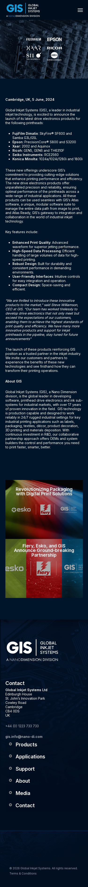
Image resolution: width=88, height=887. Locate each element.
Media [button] (19, 793)
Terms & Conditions (23, 873)
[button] (80, 10)
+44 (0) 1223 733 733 (22, 726)
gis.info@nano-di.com (23, 737)
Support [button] (21, 769)
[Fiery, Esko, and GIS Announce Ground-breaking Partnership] (44, 568)
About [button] (19, 781)
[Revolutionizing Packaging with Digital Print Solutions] (44, 509)
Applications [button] (26, 756)
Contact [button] (21, 805)
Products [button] (22, 744)
